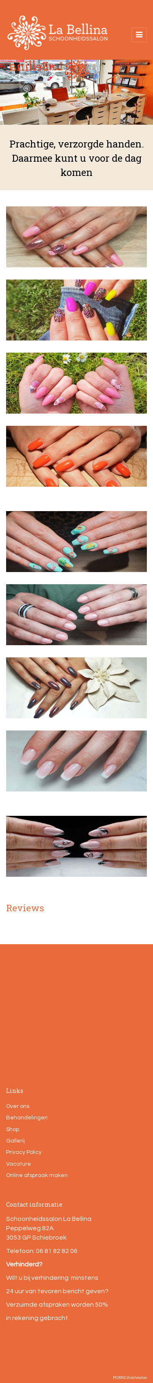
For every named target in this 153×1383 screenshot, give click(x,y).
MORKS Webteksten (130, 1378)
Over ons (17, 1106)
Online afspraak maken (37, 1175)
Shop (12, 1129)
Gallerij (15, 1141)
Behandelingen (27, 1118)
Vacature (18, 1164)
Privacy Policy (24, 1152)
